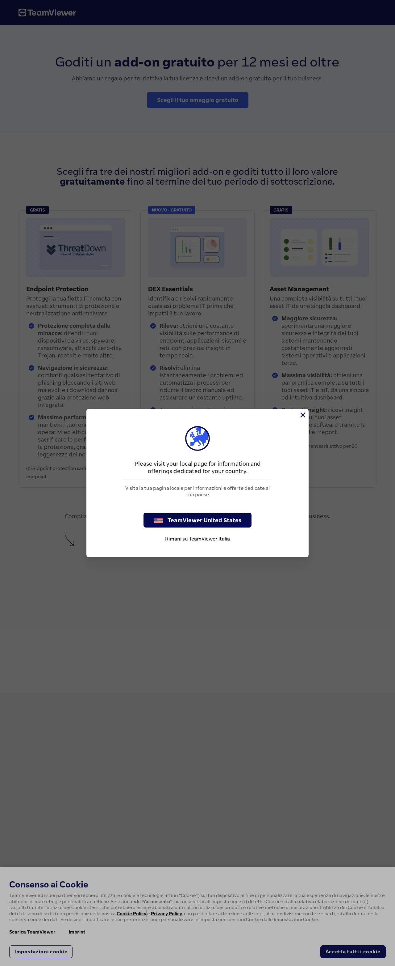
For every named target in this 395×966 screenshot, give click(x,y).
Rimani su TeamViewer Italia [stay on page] (197, 538)
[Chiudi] (302, 415)
